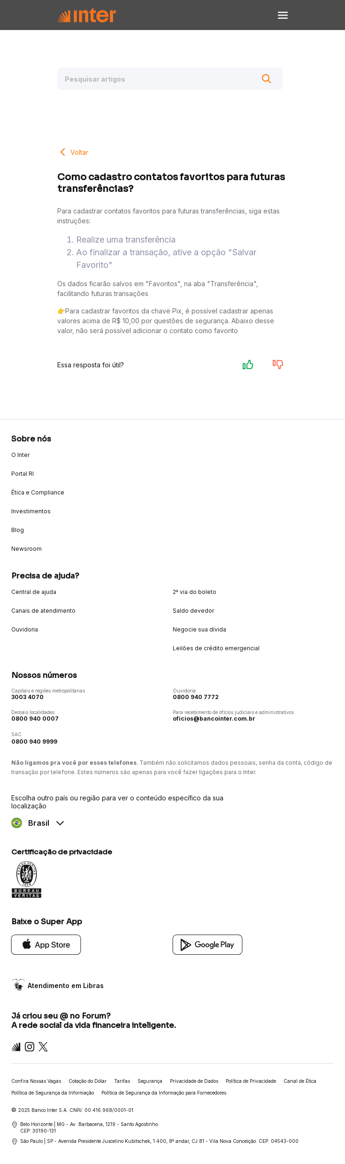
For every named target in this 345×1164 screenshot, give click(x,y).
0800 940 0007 (35, 718)
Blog (17, 529)
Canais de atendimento (43, 610)
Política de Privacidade (251, 1081)
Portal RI (22, 473)
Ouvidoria (24, 629)
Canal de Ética (300, 1081)
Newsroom (26, 548)
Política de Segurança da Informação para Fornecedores (163, 1093)
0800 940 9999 (34, 741)
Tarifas (122, 1081)
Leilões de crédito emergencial (216, 648)
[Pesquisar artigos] (170, 79)
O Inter (20, 454)
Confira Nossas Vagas (36, 1081)
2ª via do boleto (194, 591)
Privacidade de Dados (194, 1081)
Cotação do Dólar (88, 1081)
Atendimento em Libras (66, 985)
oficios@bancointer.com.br (214, 718)
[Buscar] (266, 79)
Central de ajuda (33, 591)
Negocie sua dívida (199, 629)
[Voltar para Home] (87, 15)
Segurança (150, 1081)
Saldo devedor (193, 610)
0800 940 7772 (196, 696)
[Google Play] (208, 944)
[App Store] (46, 944)
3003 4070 (27, 696)
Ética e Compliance (37, 492)
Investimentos (31, 511)
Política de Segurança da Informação (52, 1093)
